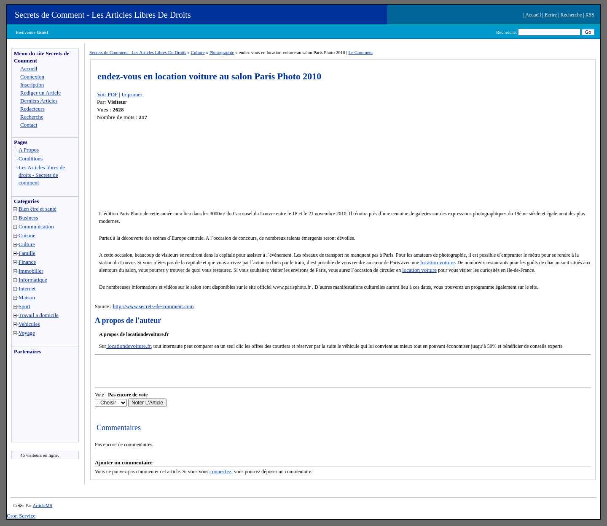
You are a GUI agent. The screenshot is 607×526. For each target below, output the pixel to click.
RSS (590, 15)
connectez (220, 471)
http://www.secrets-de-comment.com (153, 306)
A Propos (29, 149)
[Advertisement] (37, 401)
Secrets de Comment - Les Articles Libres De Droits (103, 14)
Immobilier (31, 271)
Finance (27, 262)
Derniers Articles (38, 101)
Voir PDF (107, 94)
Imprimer (132, 94)
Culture (27, 244)
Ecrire (551, 15)
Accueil (533, 15)
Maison (27, 297)
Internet (27, 288)
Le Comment (360, 52)
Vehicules (29, 324)
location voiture (437, 262)
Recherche (571, 15)
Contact (28, 125)
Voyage (27, 333)
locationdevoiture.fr (128, 346)
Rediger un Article (40, 92)
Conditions (31, 158)
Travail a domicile (39, 315)
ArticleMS (42, 505)
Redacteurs (32, 109)
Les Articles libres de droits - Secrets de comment (42, 175)
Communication (36, 226)
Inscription (32, 84)
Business (28, 217)
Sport (24, 306)
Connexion (32, 76)
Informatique (33, 280)
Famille (27, 253)
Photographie (221, 52)
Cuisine (27, 235)
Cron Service (21, 515)
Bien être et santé (37, 209)
